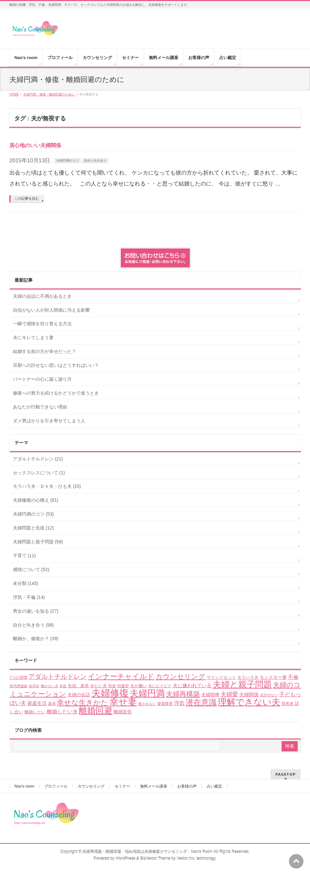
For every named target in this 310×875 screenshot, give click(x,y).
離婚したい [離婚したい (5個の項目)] (35, 711)
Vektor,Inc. (186, 858)
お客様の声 (187, 786)
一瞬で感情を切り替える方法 (42, 323)
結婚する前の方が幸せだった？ (44, 351)
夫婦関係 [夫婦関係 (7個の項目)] (249, 694)
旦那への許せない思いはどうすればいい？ (56, 365)
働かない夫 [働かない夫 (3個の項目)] (49, 686)
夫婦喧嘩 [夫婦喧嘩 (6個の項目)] (210, 694)
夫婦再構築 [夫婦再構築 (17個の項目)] (183, 694)
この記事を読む (26, 198)
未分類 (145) (25, 583)
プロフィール (55, 786)
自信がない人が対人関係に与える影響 (51, 310)
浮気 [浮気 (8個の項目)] (179, 703)
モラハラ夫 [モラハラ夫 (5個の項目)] (247, 677)
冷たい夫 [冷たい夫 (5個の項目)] (98, 685)
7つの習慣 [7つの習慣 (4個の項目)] (18, 677)
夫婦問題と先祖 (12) (33, 527)
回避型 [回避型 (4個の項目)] (123, 686)
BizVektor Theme (155, 858)
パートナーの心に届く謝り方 (42, 379)
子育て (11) (24, 555)
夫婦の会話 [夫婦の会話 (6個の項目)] (78, 694)
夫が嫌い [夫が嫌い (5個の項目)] (138, 685)
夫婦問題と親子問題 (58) (38, 541)
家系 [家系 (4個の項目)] (52, 703)
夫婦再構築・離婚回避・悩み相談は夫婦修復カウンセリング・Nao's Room (147, 852)
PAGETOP (285, 774)
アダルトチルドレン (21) (38, 458)
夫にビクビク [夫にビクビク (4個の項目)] (159, 686)
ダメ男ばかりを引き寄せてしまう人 (49, 420)
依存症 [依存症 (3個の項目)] (34, 686)
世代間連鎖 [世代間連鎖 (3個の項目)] (18, 686)
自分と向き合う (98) (33, 625)
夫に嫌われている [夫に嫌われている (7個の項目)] (192, 685)
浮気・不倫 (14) (29, 597)
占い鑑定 (214, 786)
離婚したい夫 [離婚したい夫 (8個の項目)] (62, 711)
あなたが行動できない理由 (40, 406)
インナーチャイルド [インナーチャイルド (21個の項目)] (121, 676)
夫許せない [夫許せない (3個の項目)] (269, 695)
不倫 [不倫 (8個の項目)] (293, 677)
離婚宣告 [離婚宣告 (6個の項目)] (123, 711)
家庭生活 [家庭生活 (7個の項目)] (37, 703)
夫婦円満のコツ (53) (33, 514)
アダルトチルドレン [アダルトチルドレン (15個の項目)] (57, 676)
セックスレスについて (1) (39, 472)
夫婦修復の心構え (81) (35, 500)
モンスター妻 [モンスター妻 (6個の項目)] (273, 677)
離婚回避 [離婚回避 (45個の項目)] (95, 710)
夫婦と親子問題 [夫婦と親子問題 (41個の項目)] (242, 684)
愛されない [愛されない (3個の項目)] (147, 704)
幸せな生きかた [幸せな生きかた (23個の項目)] (82, 703)
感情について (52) (31, 569)
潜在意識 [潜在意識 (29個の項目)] (201, 702)
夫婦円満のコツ (67, 160)
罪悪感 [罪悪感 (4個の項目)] (287, 703)
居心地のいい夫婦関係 (35, 145)
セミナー (122, 786)
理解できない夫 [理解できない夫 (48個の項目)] (249, 702)
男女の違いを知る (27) (35, 611)
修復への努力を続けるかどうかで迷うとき (56, 393)
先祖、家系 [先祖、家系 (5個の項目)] (78, 685)
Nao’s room (24, 786)
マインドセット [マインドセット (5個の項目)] (221, 677)
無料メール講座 (153, 786)
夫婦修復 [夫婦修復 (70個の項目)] (110, 693)
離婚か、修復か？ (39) (35, 638)
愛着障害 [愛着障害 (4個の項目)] (165, 703)
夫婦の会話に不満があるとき (42, 296)
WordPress (125, 858)
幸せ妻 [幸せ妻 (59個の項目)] (123, 702)
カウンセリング (91, 786)
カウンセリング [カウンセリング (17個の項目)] (180, 676)
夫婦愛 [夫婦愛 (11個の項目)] (229, 694)
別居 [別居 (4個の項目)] (112, 686)
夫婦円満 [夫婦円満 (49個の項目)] (147, 693)
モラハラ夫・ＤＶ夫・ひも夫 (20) (47, 486)
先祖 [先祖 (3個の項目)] (63, 686)
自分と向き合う (95, 160)
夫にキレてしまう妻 (33, 337)
